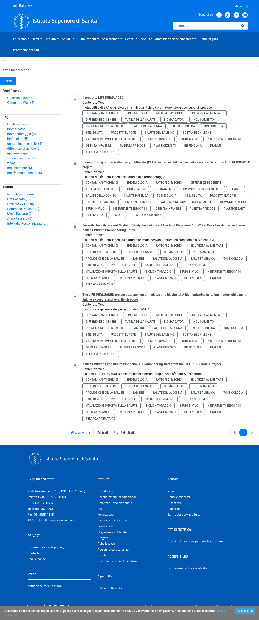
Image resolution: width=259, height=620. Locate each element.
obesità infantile (98, 145)
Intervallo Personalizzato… (26, 223)
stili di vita (94, 132)
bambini (235, 189)
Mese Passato (20, 214)
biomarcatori (19, 129)
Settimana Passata (23, 209)
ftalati (13, 163)
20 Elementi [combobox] (81, 432)
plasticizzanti (165, 145)
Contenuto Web (20, 103)
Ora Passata (18, 199)
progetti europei (124, 132)
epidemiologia (20, 153)
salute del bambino (159, 132)
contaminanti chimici (24, 144)
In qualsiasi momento (22, 194)
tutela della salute (140, 119)
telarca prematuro (101, 152)
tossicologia (213, 126)
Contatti (33, 553)
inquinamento (19, 168)
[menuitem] (21, 39)
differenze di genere (24, 148)
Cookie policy (37, 558)
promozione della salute (105, 126)
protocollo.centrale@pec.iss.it (55, 520)
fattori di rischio (21, 158)
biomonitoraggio (21, 134)
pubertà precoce (132, 145)
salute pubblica (183, 126)
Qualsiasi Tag (17, 124)
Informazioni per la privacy (46, 547)
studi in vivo (189, 139)
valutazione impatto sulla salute (111, 139)
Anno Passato (19, 219)
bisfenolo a (17, 139)
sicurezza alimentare (206, 113)
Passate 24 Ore (20, 204)
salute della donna (147, 126)
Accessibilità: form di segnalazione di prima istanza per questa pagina (181, 606)
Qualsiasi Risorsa (19, 98)
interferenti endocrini (24, 173)
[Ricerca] (205, 26)
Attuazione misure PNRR (45, 585)
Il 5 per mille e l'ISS (111, 588)
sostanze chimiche (197, 132)
